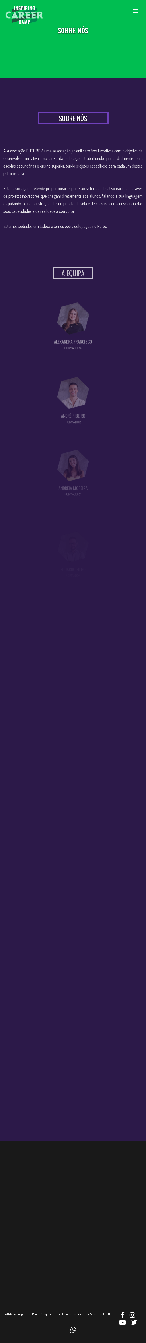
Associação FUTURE (101, 1314)
